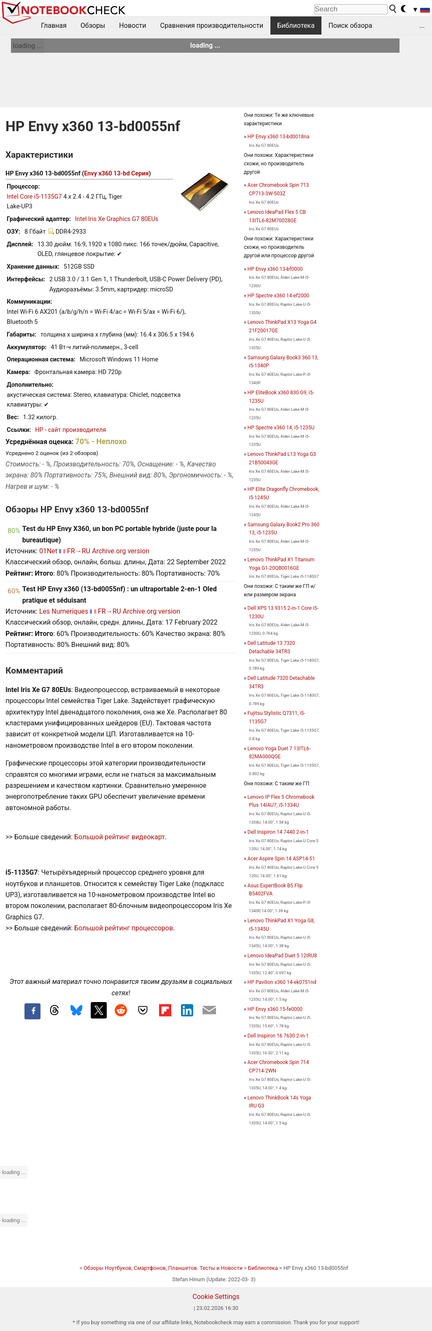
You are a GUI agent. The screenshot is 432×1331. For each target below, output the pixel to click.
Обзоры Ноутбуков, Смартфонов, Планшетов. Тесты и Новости (163, 1268)
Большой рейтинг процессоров (123, 928)
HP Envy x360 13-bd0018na (279, 137)
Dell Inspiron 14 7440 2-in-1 (278, 832)
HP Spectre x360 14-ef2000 (278, 296)
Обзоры (93, 26)
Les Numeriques (63, 611)
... (422, 26)
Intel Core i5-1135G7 (34, 196)
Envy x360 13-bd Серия (116, 173)
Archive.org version (120, 551)
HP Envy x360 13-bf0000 (275, 269)
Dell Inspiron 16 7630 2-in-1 (278, 1036)
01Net (48, 551)
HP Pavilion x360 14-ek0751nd (282, 982)
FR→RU (78, 551)
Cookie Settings (216, 1297)
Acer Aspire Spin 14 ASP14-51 (281, 859)
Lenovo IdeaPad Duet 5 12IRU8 (282, 956)
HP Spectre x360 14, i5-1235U (281, 428)
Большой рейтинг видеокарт (119, 837)
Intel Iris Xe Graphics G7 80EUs (116, 219)
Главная (54, 26)
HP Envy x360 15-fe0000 (275, 1009)
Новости (132, 26)
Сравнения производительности (211, 26)
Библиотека (296, 26)
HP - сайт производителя (70, 430)
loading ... (27, 46)
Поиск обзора (351, 26)
